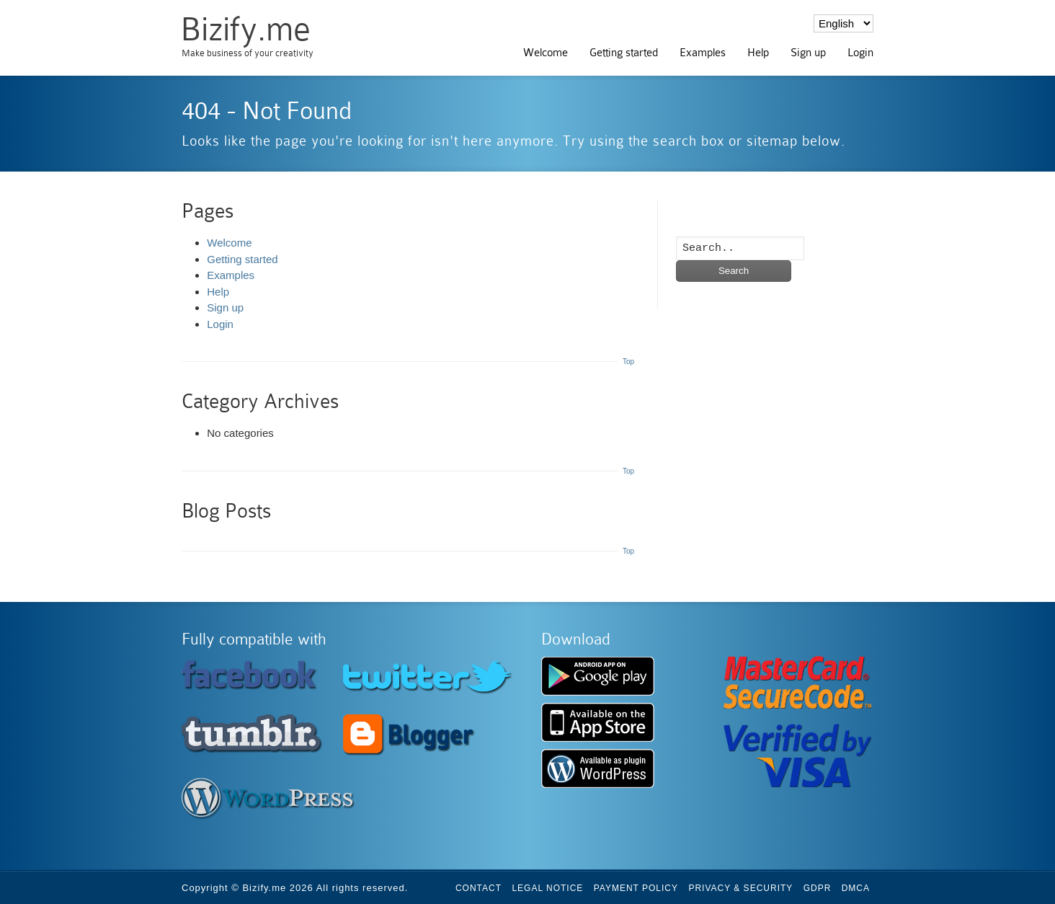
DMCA (856, 888)
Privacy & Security (740, 888)
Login (860, 52)
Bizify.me (245, 29)
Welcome (545, 52)
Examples (703, 52)
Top (628, 361)
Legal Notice (547, 888)
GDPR (818, 888)
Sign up (808, 52)
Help (758, 52)
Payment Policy (636, 888)
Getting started (623, 52)
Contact (478, 888)
